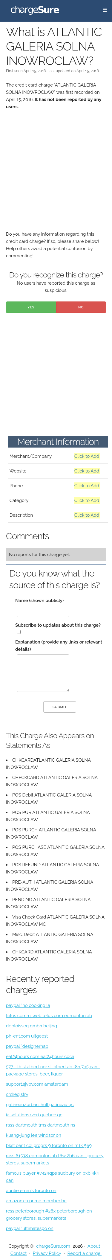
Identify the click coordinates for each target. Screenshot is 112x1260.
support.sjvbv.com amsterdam (37, 1084)
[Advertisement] (56, 174)
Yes (31, 307)
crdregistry (17, 1094)
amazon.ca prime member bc (36, 1200)
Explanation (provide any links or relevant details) (58, 645)
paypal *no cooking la (28, 1005)
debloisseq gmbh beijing (31, 1026)
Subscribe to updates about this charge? (58, 625)
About (94, 1246)
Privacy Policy (47, 1253)
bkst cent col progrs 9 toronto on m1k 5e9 (49, 1145)
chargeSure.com (53, 1246)
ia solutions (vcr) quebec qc (34, 1115)
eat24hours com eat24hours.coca (40, 1056)
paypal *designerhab (27, 1046)
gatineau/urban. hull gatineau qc (40, 1104)
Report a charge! (84, 1253)
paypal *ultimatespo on (29, 1228)
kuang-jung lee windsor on (33, 1135)
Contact (18, 1253)
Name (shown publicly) (39, 600)
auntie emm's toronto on (31, 1190)
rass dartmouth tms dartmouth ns (40, 1125)
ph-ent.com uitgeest (27, 1036)
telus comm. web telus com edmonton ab (49, 1015)
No (81, 307)
